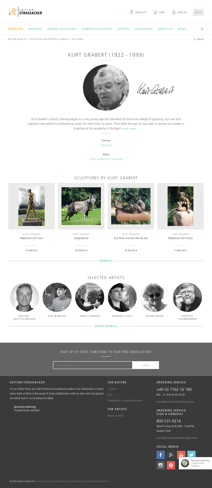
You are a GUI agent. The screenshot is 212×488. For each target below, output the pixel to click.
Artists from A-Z (106, 326)
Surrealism (117, 159)
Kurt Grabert (77, 39)
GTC (88, 481)
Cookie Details (58, 481)
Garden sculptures (97, 29)
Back (199, 39)
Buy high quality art (17, 39)
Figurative (106, 145)
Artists (123, 29)
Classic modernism (99, 159)
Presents (35, 29)
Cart (159, 12)
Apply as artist (115, 415)
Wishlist (138, 12)
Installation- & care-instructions (125, 400)
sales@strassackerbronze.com (177, 438)
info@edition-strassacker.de (175, 401)
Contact (112, 388)
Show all (106, 260)
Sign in (179, 12)
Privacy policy (43, 481)
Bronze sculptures (62, 29)
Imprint (95, 481)
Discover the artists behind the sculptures (49, 39)
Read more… (130, 128)
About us (165, 29)
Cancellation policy (75, 481)
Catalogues (143, 29)
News (182, 29)
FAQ (110, 394)
